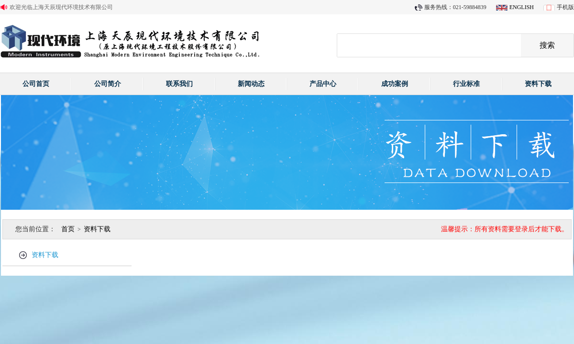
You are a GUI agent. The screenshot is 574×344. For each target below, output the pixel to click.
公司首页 (35, 83)
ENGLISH (521, 7)
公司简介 (107, 83)
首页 (68, 229)
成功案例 (394, 83)
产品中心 (322, 83)
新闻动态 (251, 83)
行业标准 (466, 83)
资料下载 (538, 83)
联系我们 (179, 83)
